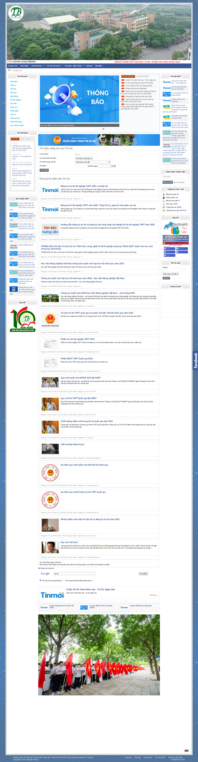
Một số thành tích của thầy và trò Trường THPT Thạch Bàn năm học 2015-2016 (21, 183)
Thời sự (22, 85)
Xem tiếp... (153, 595)
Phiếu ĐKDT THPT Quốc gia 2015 (77, 358)
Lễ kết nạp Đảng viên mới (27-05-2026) (58, 125)
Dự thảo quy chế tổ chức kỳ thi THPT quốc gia (83, 492)
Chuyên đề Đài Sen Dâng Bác (136, 88)
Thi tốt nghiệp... (22, 100)
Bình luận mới (26, 139)
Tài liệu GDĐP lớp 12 (25, 245)
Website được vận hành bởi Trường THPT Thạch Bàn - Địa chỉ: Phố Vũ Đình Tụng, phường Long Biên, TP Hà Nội (53, 757)
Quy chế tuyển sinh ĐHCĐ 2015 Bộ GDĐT (81, 378)
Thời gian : (43, 166)
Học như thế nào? (69, 542)
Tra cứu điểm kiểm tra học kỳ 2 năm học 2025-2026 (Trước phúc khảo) (26, 265)
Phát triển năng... (16, 122)
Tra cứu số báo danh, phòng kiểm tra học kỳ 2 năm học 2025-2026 (26, 273)
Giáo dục (22, 92)
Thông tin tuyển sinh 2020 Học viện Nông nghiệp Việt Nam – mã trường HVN (98, 293)
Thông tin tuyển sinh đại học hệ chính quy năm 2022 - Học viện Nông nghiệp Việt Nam (83, 278)
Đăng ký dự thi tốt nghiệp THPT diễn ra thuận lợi (84, 186)
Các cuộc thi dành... (17, 125)
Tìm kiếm (98, 66)
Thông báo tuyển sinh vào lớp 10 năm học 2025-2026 (26, 281)
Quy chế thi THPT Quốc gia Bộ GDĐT (79, 398)
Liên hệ (89, 66)
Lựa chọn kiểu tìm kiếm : (48, 158)
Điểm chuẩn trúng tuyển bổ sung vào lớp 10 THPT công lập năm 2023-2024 (22, 173)
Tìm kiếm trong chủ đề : (48, 162)
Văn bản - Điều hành (74, 66)
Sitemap (29, 760)
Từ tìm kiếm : (44, 154)
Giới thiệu (24, 66)
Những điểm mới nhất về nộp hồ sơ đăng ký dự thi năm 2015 (90, 519)
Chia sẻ (22, 114)
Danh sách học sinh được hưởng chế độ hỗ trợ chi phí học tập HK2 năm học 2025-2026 (138, 92)
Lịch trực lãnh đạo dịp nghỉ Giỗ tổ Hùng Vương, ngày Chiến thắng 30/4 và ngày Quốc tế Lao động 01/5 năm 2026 (137, 106)
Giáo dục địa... (15, 118)
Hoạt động (22, 96)
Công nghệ (14, 111)
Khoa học (13, 107)
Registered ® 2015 (178, 760)
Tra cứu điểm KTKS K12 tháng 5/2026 (139, 86)
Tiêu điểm (15, 139)
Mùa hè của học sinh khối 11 (22, 165)
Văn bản (22, 89)
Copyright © (17, 760)
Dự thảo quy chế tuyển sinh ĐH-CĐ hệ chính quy (84, 465)
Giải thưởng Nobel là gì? (73, 444)
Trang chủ (128, 757)
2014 (24, 760)
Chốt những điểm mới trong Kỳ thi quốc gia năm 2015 (87, 421)
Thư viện (13, 103)
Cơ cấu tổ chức (54, 66)
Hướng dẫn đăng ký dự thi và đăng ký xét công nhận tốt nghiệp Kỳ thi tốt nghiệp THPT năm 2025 (108, 225)
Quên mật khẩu (179, 182)
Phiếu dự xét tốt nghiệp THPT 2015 (77, 339)
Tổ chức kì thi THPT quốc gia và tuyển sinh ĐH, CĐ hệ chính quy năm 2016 (97, 313)
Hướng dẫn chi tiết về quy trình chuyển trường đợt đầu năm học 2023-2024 (22, 148)
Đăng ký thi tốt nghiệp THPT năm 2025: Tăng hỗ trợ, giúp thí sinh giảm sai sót (98, 205)
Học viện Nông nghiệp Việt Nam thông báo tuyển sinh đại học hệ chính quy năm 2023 (82, 263)
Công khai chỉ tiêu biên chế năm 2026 (139, 96)
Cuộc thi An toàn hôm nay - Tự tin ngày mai (141, 80)
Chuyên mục (37, 66)
